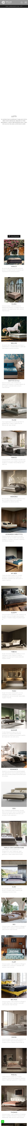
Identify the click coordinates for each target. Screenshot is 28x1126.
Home (7, 6)
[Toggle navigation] (26, 2)
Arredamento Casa (14, 6)
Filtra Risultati (14, 236)
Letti (21, 6)
